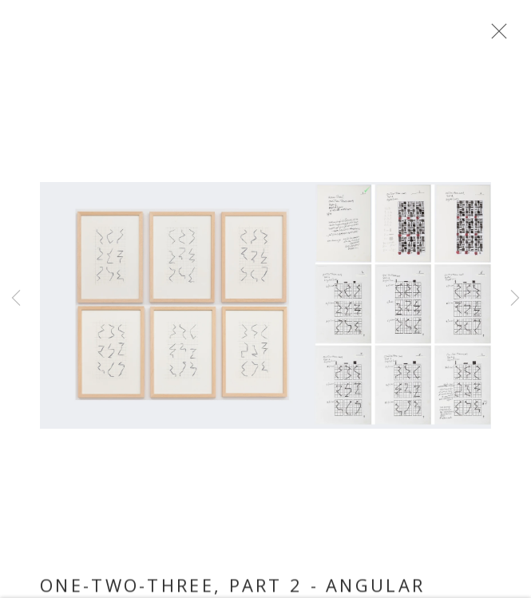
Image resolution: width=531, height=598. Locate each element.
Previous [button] (16, 298)
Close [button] (495, 36)
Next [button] (515, 298)
